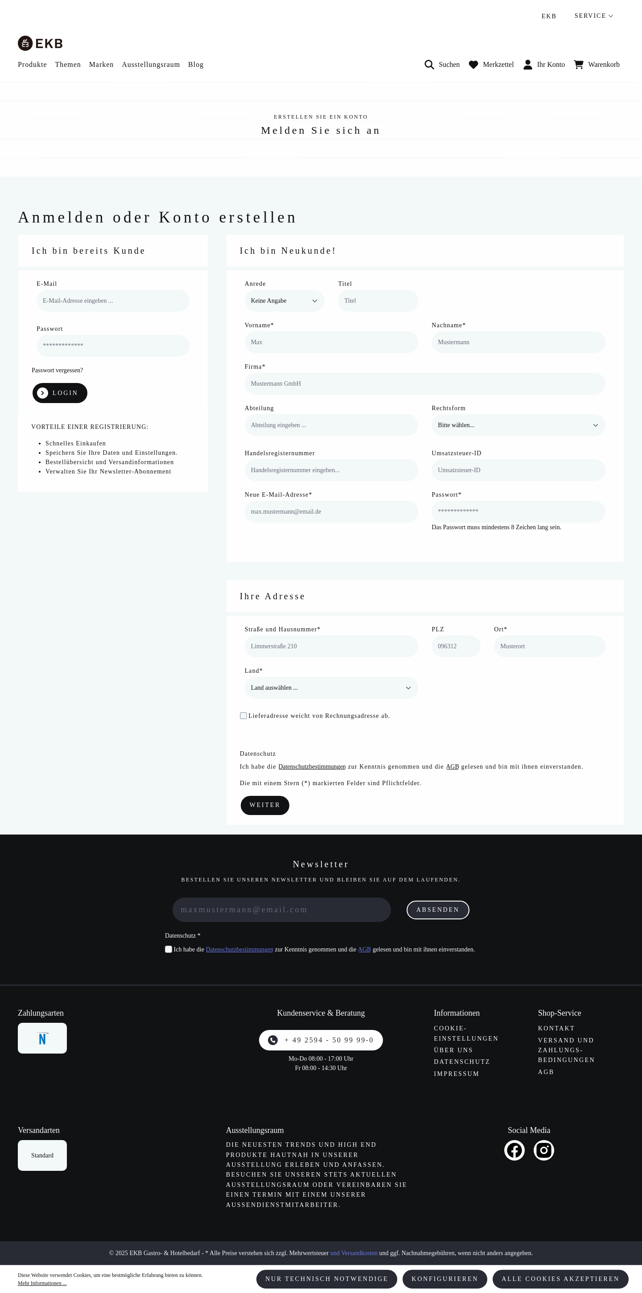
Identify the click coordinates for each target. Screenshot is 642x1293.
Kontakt (556, 1028)
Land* (254, 670)
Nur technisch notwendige (326, 1279)
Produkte (32, 64)
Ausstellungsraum (151, 64)
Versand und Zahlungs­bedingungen (566, 1050)
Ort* (500, 629)
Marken (101, 64)
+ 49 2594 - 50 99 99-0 (321, 1040)
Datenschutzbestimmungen (312, 766)
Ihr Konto (544, 65)
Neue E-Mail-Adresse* (279, 494)
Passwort (50, 328)
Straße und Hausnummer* (283, 629)
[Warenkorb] (596, 64)
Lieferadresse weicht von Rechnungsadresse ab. (319, 715)
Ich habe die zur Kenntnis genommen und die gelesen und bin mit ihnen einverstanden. (324, 949)
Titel (345, 283)
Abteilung (259, 408)
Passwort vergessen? (57, 370)
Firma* (255, 366)
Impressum (457, 1074)
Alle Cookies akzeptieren (561, 1279)
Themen (68, 64)
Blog (196, 64)
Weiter (265, 805)
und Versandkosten (354, 1253)
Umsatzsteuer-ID (457, 453)
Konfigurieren (445, 1279)
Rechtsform (449, 408)
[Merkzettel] (491, 64)
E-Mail (47, 283)
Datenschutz (462, 1061)
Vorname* (259, 325)
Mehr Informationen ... (42, 1283)
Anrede (255, 283)
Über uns (453, 1050)
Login (57, 393)
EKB (549, 16)
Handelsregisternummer (280, 453)
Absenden (438, 909)
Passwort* (447, 494)
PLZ (438, 629)
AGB (452, 766)
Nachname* (449, 325)
